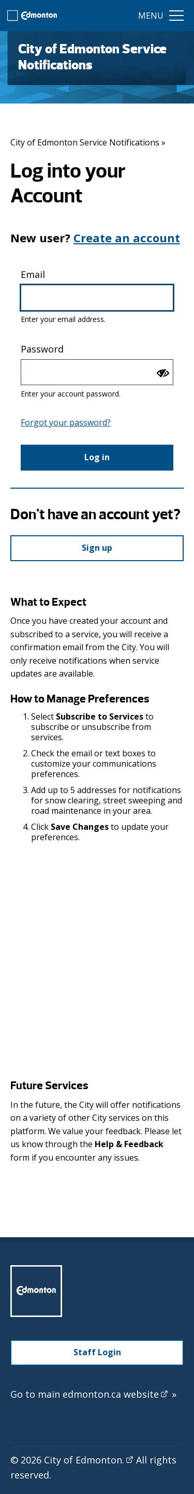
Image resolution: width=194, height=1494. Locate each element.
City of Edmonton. (88, 1460)
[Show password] (163, 373)
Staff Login (97, 1352)
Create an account (126, 237)
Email (33, 274)
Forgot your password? (66, 422)
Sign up (97, 547)
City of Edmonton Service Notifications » (88, 142)
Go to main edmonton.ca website (93, 1394)
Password (42, 349)
